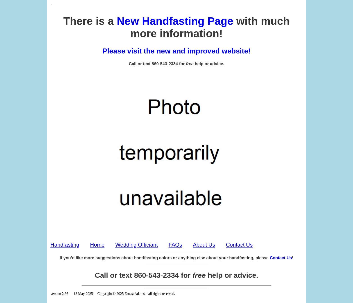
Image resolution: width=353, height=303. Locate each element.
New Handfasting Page (175, 21)
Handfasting (64, 245)
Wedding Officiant (136, 245)
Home (97, 245)
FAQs (175, 245)
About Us (204, 245)
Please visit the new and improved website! (176, 51)
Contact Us (239, 245)
